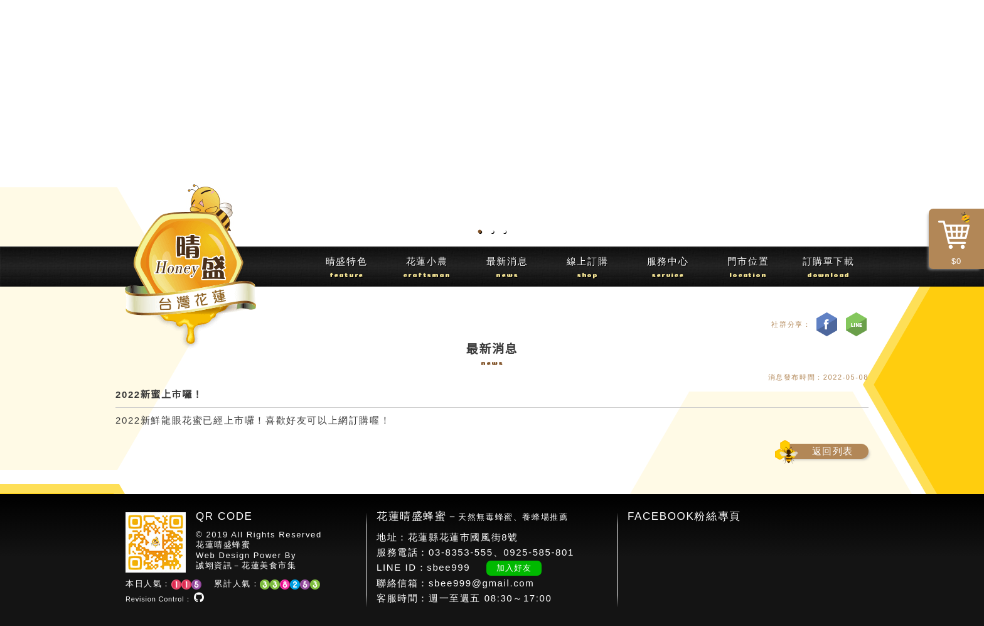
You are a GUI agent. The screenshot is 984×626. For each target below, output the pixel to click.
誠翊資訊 (214, 565)
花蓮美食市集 (269, 565)
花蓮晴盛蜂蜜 (223, 544)
